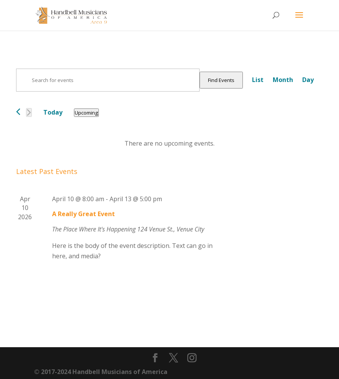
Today (52, 112)
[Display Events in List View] (258, 80)
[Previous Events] (18, 111)
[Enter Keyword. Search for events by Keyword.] (108, 80)
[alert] (169, 143)
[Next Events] (29, 112)
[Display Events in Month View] (283, 80)
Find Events (221, 80)
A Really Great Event (83, 214)
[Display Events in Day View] (308, 80)
